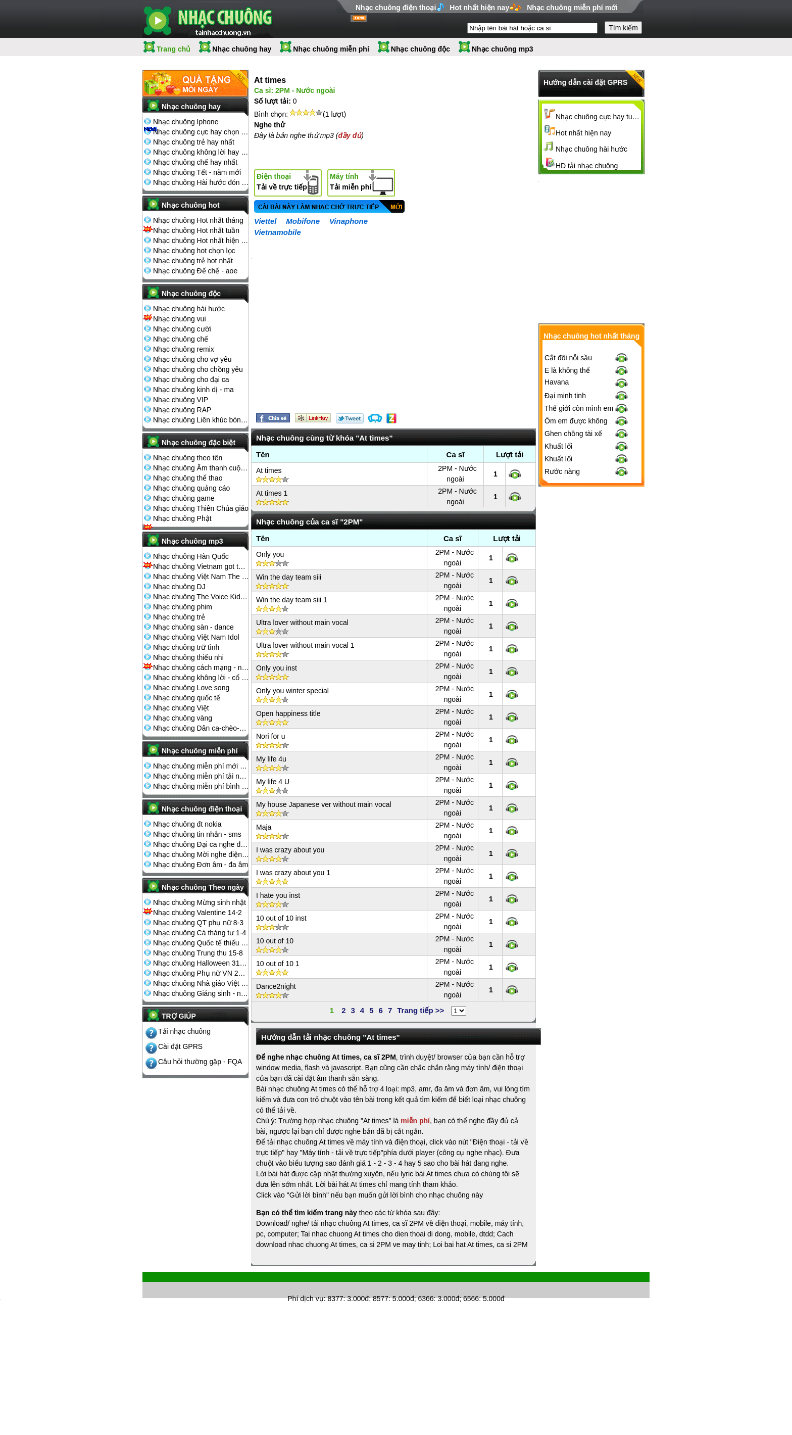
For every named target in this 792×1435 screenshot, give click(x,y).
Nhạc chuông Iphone (185, 122)
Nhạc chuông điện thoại (396, 8)
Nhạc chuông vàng (182, 718)
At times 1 (271, 493)
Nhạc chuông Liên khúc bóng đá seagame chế (201, 420)
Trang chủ (173, 49)
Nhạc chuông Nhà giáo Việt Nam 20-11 (201, 983)
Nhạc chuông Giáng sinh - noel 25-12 (201, 993)
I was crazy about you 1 (293, 873)
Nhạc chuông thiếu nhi (188, 657)
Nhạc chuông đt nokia (187, 824)
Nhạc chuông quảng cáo (191, 488)
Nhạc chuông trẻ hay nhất (193, 142)
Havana (556, 382)
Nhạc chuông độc (420, 49)
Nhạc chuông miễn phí (331, 49)
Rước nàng (562, 471)
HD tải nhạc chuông (587, 166)
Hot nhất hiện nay (479, 8)
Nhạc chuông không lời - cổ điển (201, 678)
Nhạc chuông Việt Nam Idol (196, 637)
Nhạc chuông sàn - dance (193, 627)
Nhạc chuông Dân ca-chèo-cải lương (201, 728)
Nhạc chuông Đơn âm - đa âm (200, 864)
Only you (270, 554)
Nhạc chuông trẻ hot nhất (193, 261)
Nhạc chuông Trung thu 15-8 (198, 953)
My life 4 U (272, 782)
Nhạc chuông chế (180, 339)
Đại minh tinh (565, 396)
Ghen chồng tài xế (573, 433)
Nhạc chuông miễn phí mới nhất (201, 766)
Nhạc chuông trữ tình (186, 647)
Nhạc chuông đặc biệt (198, 443)
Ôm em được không (576, 421)
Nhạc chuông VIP (180, 400)
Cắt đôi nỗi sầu (568, 358)
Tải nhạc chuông (184, 1031)
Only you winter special (292, 691)
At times (269, 470)
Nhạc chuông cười (182, 329)
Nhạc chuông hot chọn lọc (194, 251)
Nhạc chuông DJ (179, 587)
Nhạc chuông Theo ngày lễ (203, 890)
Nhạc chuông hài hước (189, 309)
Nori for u (270, 736)
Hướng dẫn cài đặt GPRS (585, 82)
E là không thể (567, 370)
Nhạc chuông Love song (191, 688)
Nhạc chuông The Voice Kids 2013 (201, 597)
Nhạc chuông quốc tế (186, 698)
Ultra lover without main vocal (302, 622)
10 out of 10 (274, 941)
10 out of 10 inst (281, 918)
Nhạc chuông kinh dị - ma (193, 390)
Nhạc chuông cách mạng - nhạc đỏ (201, 667)
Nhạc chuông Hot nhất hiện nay (201, 240)
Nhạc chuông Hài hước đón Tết (201, 182)
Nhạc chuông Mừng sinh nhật (199, 902)
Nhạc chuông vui (179, 319)
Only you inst (276, 668)
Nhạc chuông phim (182, 607)
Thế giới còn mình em (578, 408)
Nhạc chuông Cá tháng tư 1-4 (199, 933)
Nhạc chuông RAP (182, 410)
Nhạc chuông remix (183, 349)
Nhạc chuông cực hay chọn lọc (201, 132)
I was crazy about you (290, 850)
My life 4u (271, 759)
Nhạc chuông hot (191, 205)
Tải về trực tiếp (282, 181)
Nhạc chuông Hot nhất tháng (198, 220)
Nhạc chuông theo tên (187, 458)
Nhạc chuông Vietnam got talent (201, 566)
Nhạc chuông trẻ (179, 617)
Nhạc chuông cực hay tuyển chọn (598, 117)
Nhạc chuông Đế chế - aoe (195, 271)
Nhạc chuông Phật (182, 518)
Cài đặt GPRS (180, 1046)
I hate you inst (278, 895)
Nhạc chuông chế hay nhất (195, 162)
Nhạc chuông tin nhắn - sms (197, 834)
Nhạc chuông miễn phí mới (572, 8)
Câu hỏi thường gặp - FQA (200, 1062)
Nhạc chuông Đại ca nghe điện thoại (201, 844)
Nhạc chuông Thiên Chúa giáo (201, 508)
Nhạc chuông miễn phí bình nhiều (201, 786)
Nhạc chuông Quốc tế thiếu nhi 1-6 (201, 943)
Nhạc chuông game (184, 498)
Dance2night (276, 986)
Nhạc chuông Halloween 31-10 (201, 963)
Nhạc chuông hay (241, 49)
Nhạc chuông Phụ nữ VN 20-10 (201, 973)
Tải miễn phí (350, 181)
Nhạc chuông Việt (181, 708)
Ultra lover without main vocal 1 (305, 645)
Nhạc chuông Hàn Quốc (191, 556)
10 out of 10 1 (278, 964)
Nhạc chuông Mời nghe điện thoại (201, 854)
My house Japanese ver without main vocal (323, 804)
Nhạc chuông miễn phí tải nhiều (201, 776)
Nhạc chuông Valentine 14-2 (197, 912)
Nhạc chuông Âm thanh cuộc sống (201, 468)
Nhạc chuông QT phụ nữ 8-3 (198, 923)
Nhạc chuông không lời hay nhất (201, 152)
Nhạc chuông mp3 (502, 49)
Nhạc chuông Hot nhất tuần (196, 230)
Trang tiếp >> (420, 1010)
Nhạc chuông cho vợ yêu (192, 359)
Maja (263, 827)
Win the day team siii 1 (291, 600)
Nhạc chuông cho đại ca (191, 379)
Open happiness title (288, 713)
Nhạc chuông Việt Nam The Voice (201, 576)
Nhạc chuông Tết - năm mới (197, 172)
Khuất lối (558, 446)
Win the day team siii (288, 577)
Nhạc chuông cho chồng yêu (198, 369)
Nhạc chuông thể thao (187, 478)
